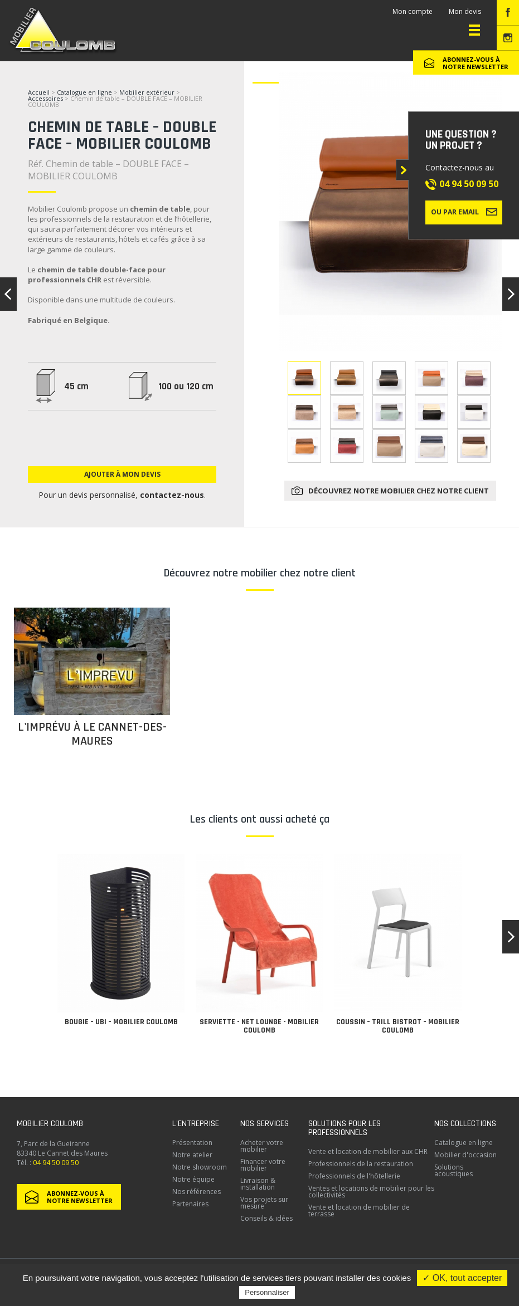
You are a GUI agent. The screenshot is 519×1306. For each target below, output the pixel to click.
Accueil (39, 92)
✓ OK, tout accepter (462, 1278)
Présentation (192, 1142)
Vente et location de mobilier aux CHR (368, 1151)
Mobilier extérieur (146, 92)
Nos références (196, 1191)
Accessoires (45, 98)
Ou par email (464, 211)
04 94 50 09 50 (468, 184)
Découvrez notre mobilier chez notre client (398, 491)
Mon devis (465, 11)
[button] (510, 936)
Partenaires (190, 1204)
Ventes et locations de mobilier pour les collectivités (371, 1191)
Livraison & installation (257, 1184)
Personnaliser (267, 1292)
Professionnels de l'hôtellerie (354, 1176)
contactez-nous (172, 495)
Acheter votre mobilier (261, 1146)
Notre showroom (199, 1167)
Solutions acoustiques (453, 1170)
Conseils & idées (266, 1218)
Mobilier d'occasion (465, 1155)
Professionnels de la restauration (360, 1163)
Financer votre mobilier (262, 1165)
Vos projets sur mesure (264, 1203)
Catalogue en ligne (84, 92)
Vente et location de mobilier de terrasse (359, 1210)
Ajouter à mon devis (122, 474)
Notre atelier (192, 1155)
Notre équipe (193, 1179)
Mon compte (412, 11)
